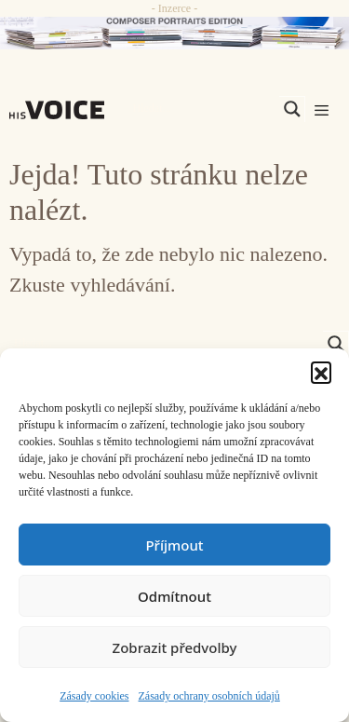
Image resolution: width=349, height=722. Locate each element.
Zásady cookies (94, 695)
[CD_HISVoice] (174, 33)
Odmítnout (174, 596)
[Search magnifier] (292, 109)
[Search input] (204, 109)
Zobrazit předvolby (175, 647)
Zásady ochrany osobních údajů (209, 695)
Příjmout (174, 545)
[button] (321, 371)
